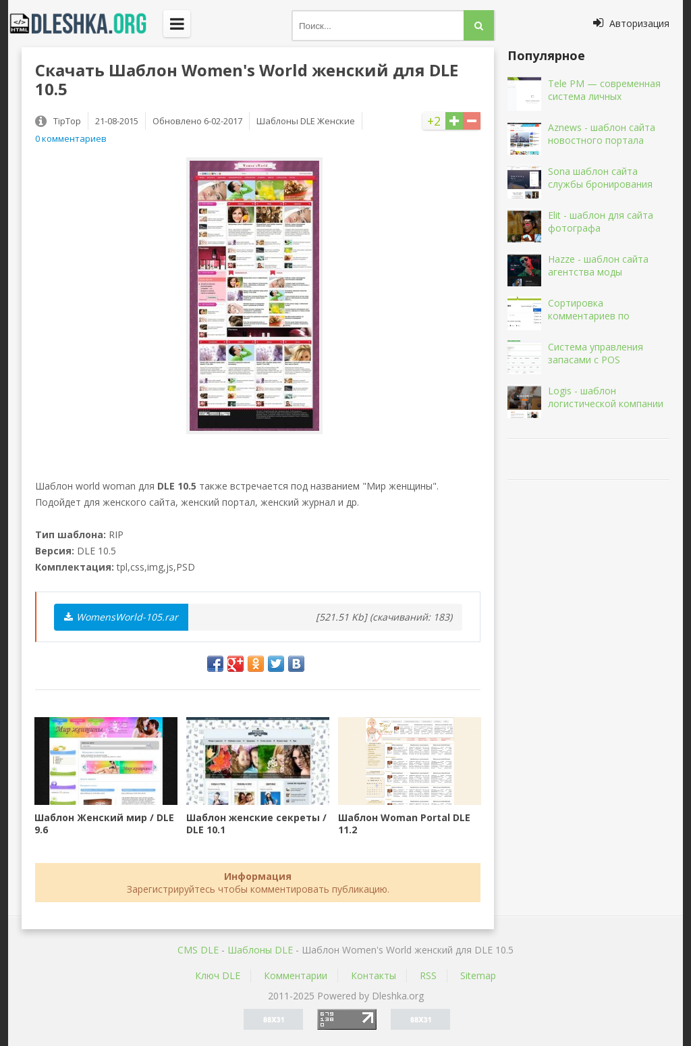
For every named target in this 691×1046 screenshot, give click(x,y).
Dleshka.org (85, 23)
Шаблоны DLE (260, 949)
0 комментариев (71, 138)
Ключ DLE (217, 975)
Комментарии (295, 975)
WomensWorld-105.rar (121, 616)
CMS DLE (198, 949)
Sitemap (478, 975)
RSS (428, 975)
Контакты (373, 975)
